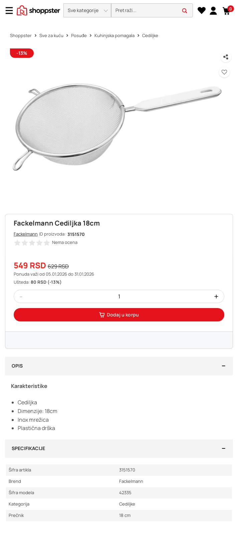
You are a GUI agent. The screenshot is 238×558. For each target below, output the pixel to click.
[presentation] (119, 11)
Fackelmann (26, 234)
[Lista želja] (201, 10)
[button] (87, 10)
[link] (213, 10)
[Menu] (11, 10)
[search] (152, 10)
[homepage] (38, 9)
